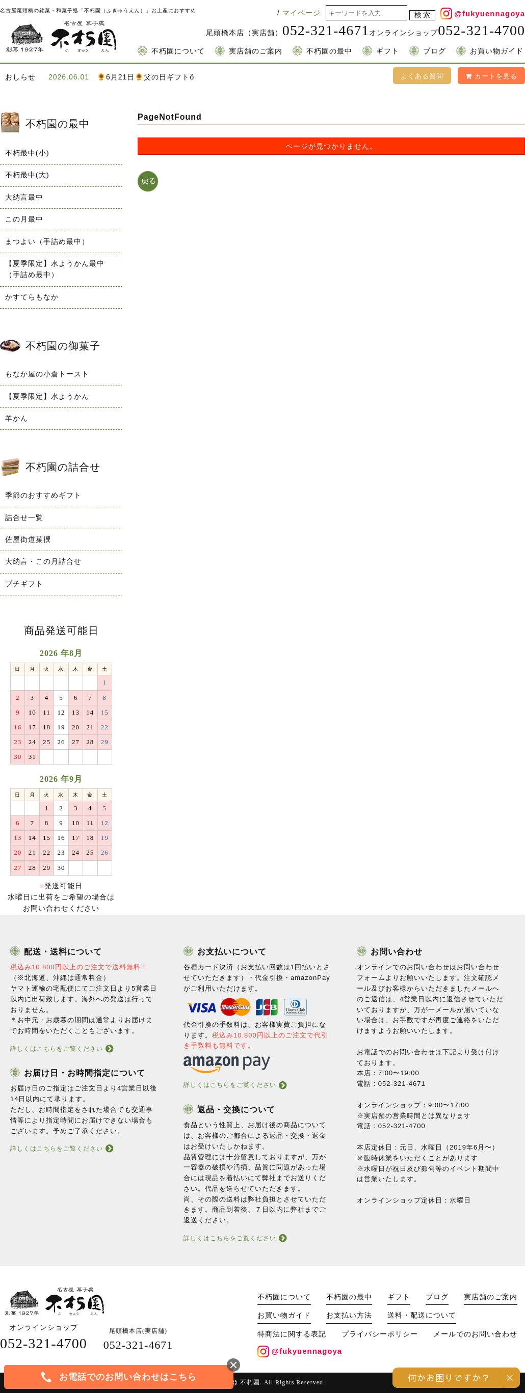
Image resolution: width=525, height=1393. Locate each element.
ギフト (387, 51)
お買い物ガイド (496, 51)
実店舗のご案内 (255, 51)
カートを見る (491, 76)
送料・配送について (421, 1315)
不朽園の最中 (329, 51)
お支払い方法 (349, 1315)
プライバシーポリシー (380, 1334)
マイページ (301, 13)
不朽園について (178, 51)
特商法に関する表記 (291, 1334)
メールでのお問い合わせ (475, 1334)
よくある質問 (422, 76)
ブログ (434, 51)
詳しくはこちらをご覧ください (56, 1048)
